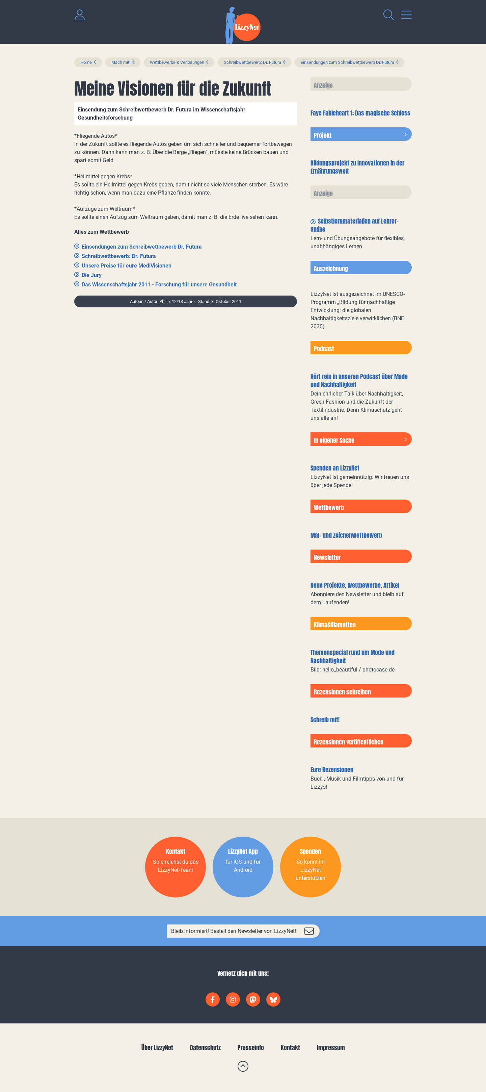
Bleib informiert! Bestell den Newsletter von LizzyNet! (233, 931)
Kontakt (290, 1047)
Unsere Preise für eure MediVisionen (126, 265)
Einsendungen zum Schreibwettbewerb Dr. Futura (347, 62)
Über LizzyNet (157, 1047)
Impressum (331, 1047)
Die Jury (92, 275)
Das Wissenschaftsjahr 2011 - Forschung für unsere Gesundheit (159, 284)
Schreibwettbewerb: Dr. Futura (252, 62)
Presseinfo (251, 1047)
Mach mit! (120, 62)
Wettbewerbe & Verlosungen (177, 62)
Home (86, 62)
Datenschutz (205, 1047)
